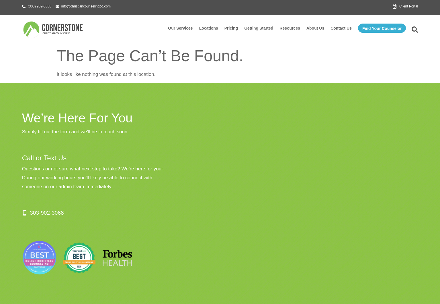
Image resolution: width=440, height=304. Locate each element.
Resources (289, 28)
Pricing (231, 28)
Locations (208, 28)
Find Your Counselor (382, 28)
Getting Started (258, 28)
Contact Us (341, 28)
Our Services (180, 28)
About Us (315, 28)
